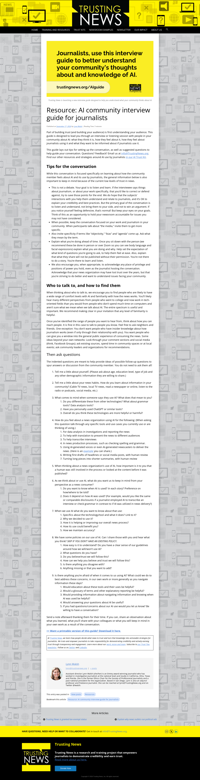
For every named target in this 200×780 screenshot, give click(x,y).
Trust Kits (79, 29)
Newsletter (124, 29)
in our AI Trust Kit (136, 157)
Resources (90, 694)
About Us (156, 29)
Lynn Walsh (78, 126)
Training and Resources (56, 29)
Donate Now (65, 768)
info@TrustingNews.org (134, 153)
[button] (167, 29)
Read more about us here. (71, 759)
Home (35, 29)
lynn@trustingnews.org (76, 668)
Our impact (140, 29)
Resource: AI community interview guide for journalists (93, 699)
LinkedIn (83, 647)
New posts (76, 694)
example (88, 451)
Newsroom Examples (101, 29)
